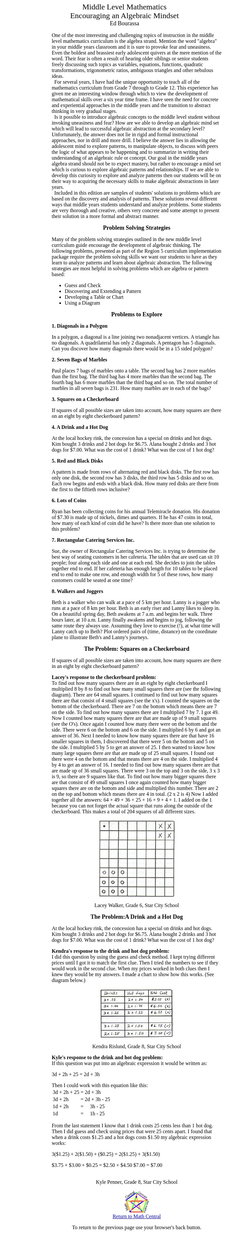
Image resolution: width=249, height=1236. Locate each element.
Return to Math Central (137, 1214)
